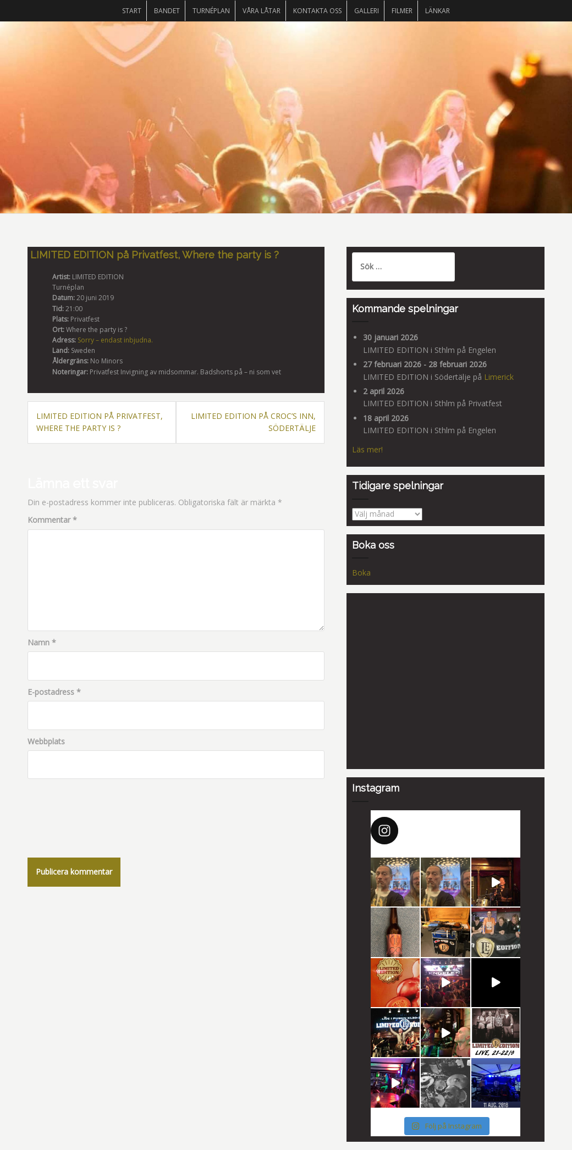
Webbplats (46, 741)
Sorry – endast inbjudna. (115, 340)
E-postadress (54, 692)
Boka (361, 572)
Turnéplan (211, 10)
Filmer (402, 10)
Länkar (437, 10)
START (131, 10)
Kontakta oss (317, 10)
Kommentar (52, 520)
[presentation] (111, 811)
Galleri (366, 10)
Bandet (167, 10)
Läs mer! (367, 449)
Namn (42, 642)
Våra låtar (261, 10)
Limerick (499, 377)
